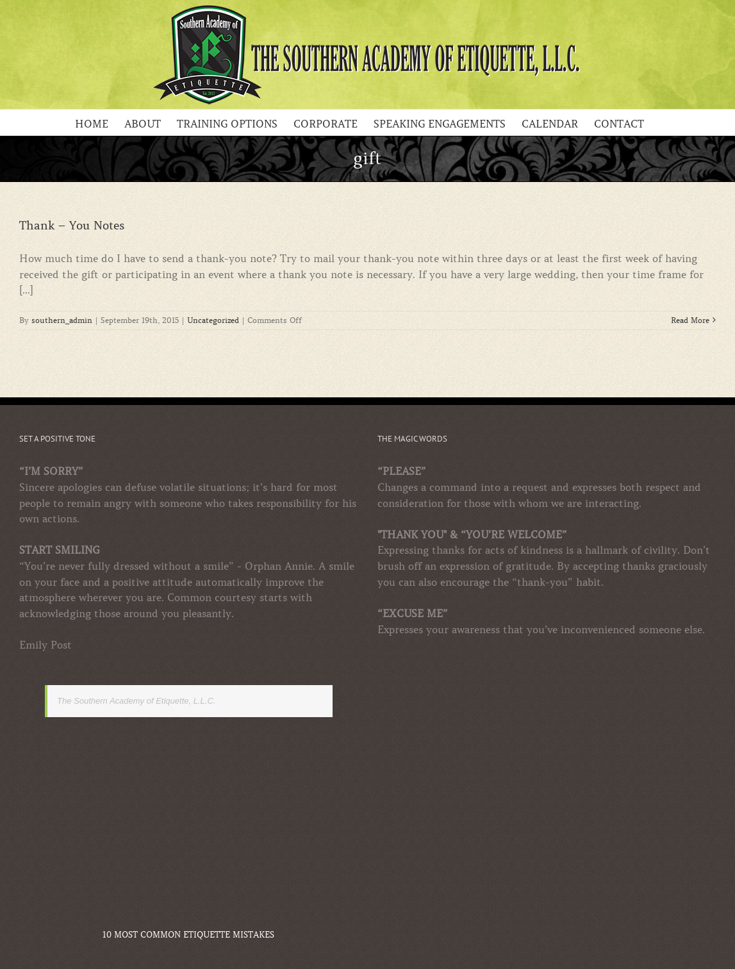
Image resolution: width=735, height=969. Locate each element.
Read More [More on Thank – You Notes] (690, 320)
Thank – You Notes (71, 226)
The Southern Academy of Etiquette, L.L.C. (136, 701)
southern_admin (61, 320)
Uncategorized (213, 320)
